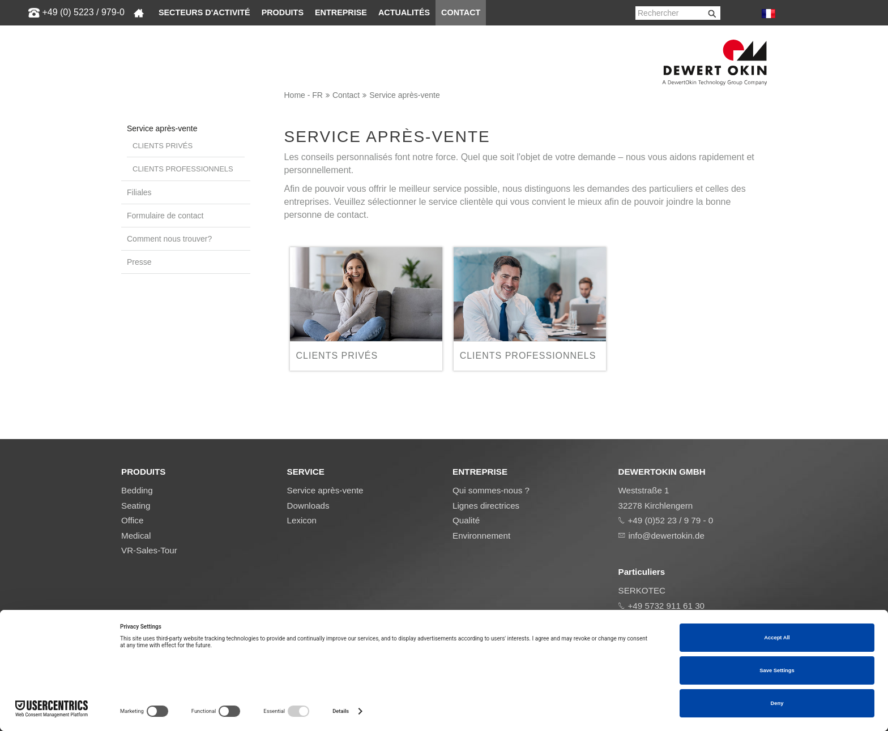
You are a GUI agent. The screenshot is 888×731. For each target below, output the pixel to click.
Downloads (308, 505)
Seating (136, 505)
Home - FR (303, 95)
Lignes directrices (485, 505)
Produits (283, 12)
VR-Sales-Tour (149, 550)
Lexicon (302, 520)
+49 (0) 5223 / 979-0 (83, 12)
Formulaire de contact (165, 215)
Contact (460, 12)
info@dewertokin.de (667, 535)
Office (132, 520)
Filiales (139, 192)
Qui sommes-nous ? (491, 490)
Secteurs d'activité (204, 12)
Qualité (466, 520)
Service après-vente (404, 95)
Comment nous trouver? (169, 238)
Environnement (481, 535)
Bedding (137, 490)
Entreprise (341, 12)
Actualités (404, 12)
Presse (139, 261)
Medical (136, 535)
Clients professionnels (183, 169)
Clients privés (163, 145)
